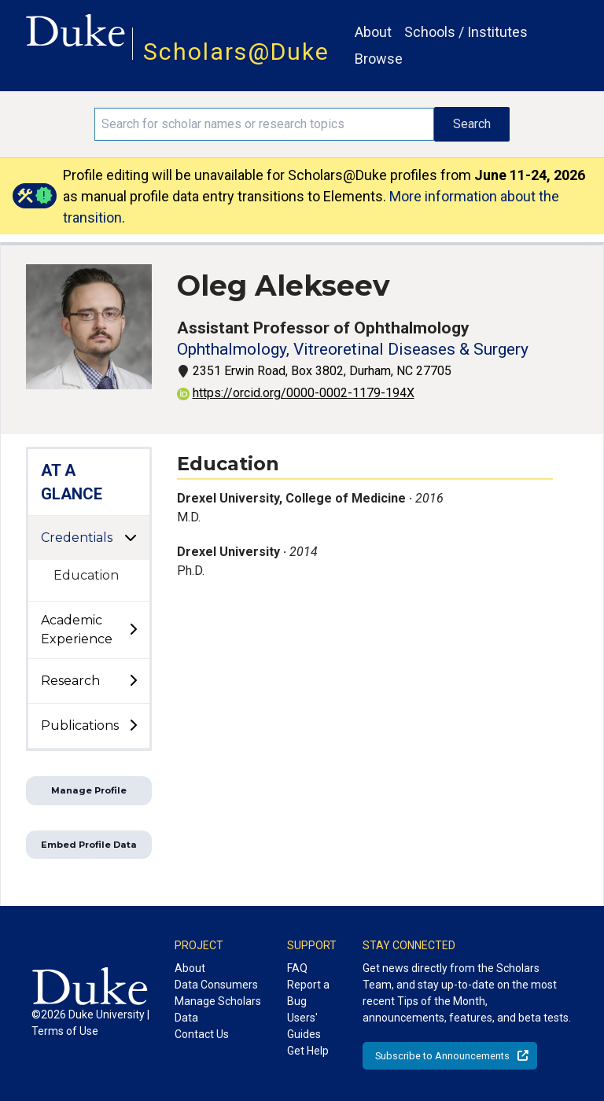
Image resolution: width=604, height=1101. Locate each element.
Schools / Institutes (466, 32)
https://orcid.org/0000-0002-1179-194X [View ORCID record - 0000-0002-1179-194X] (295, 392)
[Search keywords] (264, 124)
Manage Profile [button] (89, 790)
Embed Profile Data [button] (89, 844)
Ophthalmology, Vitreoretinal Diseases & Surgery (352, 349)
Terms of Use (64, 1031)
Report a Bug (308, 992)
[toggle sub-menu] (133, 630)
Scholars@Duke (236, 51)
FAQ (297, 968)
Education (86, 575)
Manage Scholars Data (218, 1009)
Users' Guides (304, 1025)
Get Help (308, 1050)
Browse (379, 58)
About (373, 32)
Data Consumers (216, 984)
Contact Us (202, 1034)
